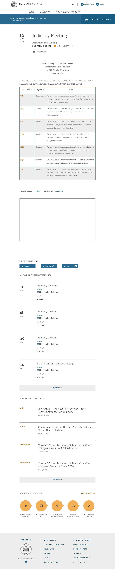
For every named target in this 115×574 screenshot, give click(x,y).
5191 (22, 174)
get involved (89, 5)
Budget (47, 558)
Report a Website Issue (83, 549)
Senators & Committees (38, 13)
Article (22, 413)
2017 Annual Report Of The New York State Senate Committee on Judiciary (62, 415)
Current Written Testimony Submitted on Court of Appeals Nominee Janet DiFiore (65, 470)
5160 (22, 126)
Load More (56, 392)
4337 (22, 113)
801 (21, 100)
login (102, 5)
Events (72, 13)
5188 (22, 139)
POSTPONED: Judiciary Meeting (55, 368)
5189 (22, 152)
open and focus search (101, 13)
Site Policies (78, 558)
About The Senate (87, 13)
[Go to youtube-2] (73, 5)
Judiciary (37, 195)
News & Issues (16, 13)
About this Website (81, 562)
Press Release (25, 449)
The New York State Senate (31, 5)
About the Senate (51, 567)
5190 (22, 164)
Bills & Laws (58, 13)
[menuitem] (16, 13)
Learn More (87, 498)
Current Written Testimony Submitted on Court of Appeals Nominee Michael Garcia (65, 451)
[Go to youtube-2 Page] (26, 566)
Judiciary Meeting (47, 290)
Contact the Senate (82, 544)
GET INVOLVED (79, 567)
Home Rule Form (80, 553)
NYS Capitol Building (48, 297)
